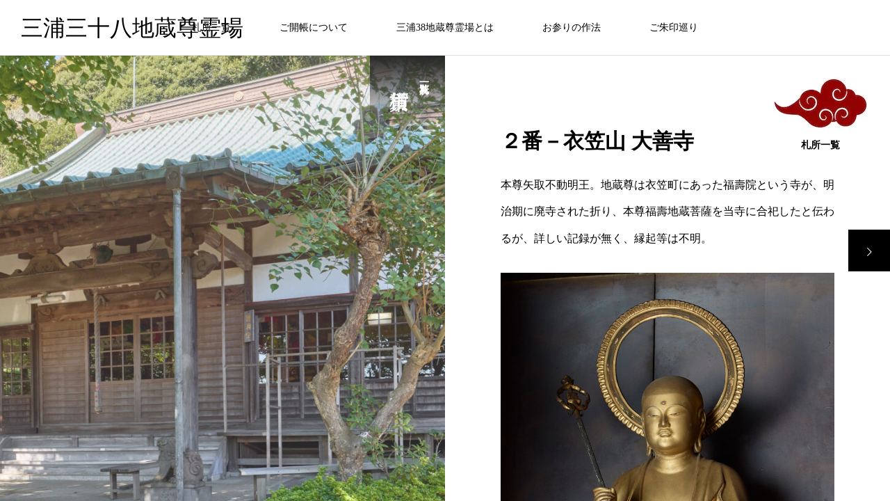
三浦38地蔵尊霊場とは (445, 27)
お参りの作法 (571, 27)
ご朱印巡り (673, 27)
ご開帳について (314, 27)
